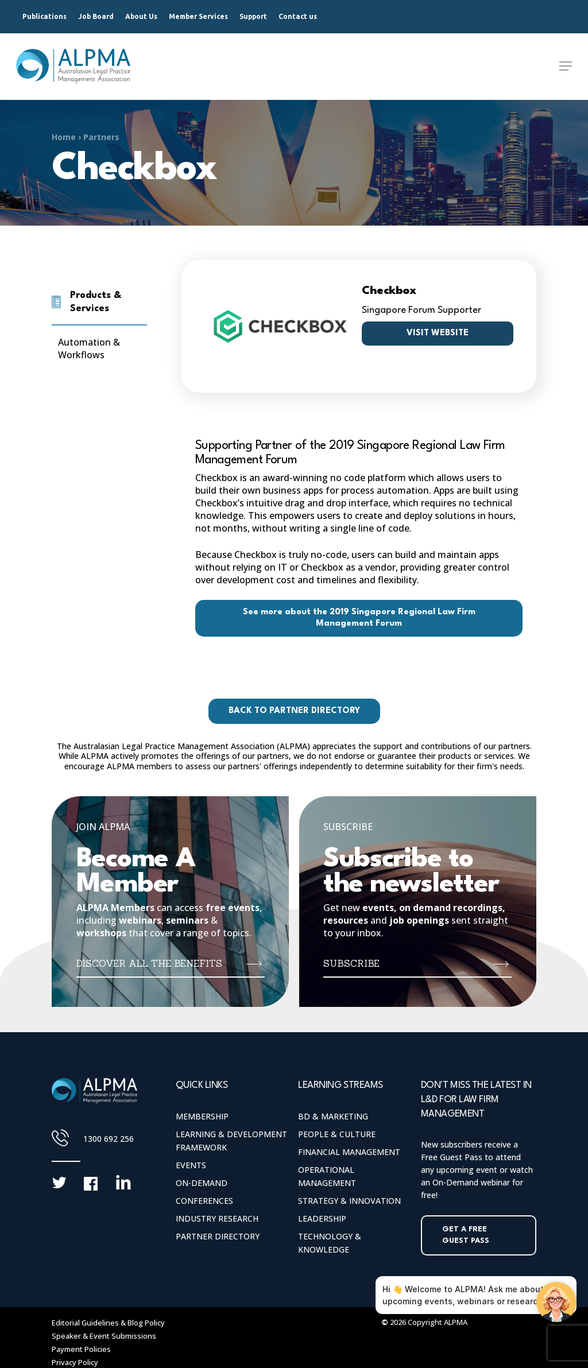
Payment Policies (81, 1349)
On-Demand (201, 1182)
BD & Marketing (333, 1116)
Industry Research (217, 1218)
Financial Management (349, 1151)
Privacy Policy (75, 1362)
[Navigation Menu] (565, 66)
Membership (202, 1116)
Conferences (204, 1200)
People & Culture (337, 1134)
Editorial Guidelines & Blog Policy (108, 1322)
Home (64, 136)
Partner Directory (218, 1236)
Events (191, 1165)
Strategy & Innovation (349, 1200)
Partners (101, 136)
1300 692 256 (108, 1138)
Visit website (438, 333)
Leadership (322, 1218)
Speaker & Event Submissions (104, 1336)
